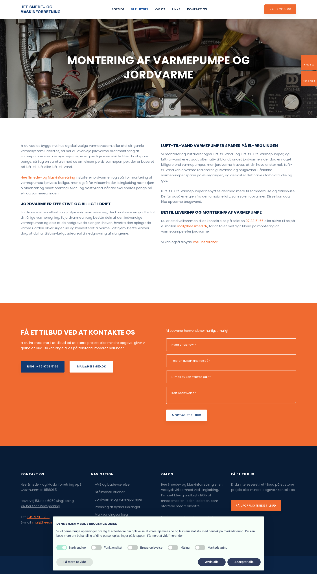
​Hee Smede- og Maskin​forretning (48, 177)
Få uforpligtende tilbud (256, 505)
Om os (160, 9)
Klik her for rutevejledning (40, 506)
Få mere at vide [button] (74, 562)
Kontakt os (197, 9)
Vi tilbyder (140, 9)
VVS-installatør (205, 242)
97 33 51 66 (255, 220)
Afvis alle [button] (211, 562)
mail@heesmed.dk (192, 226)
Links (176, 9)
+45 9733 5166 (38, 517)
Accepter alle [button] (244, 562)
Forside (118, 9)
